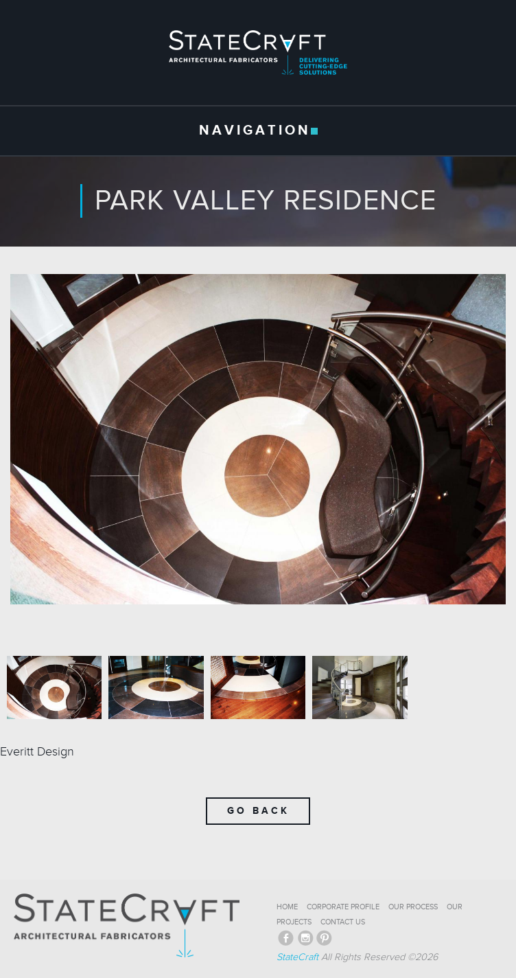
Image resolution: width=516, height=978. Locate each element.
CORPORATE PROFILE (343, 906)
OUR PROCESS (413, 906)
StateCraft (297, 957)
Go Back (258, 811)
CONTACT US (342, 922)
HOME (287, 906)
